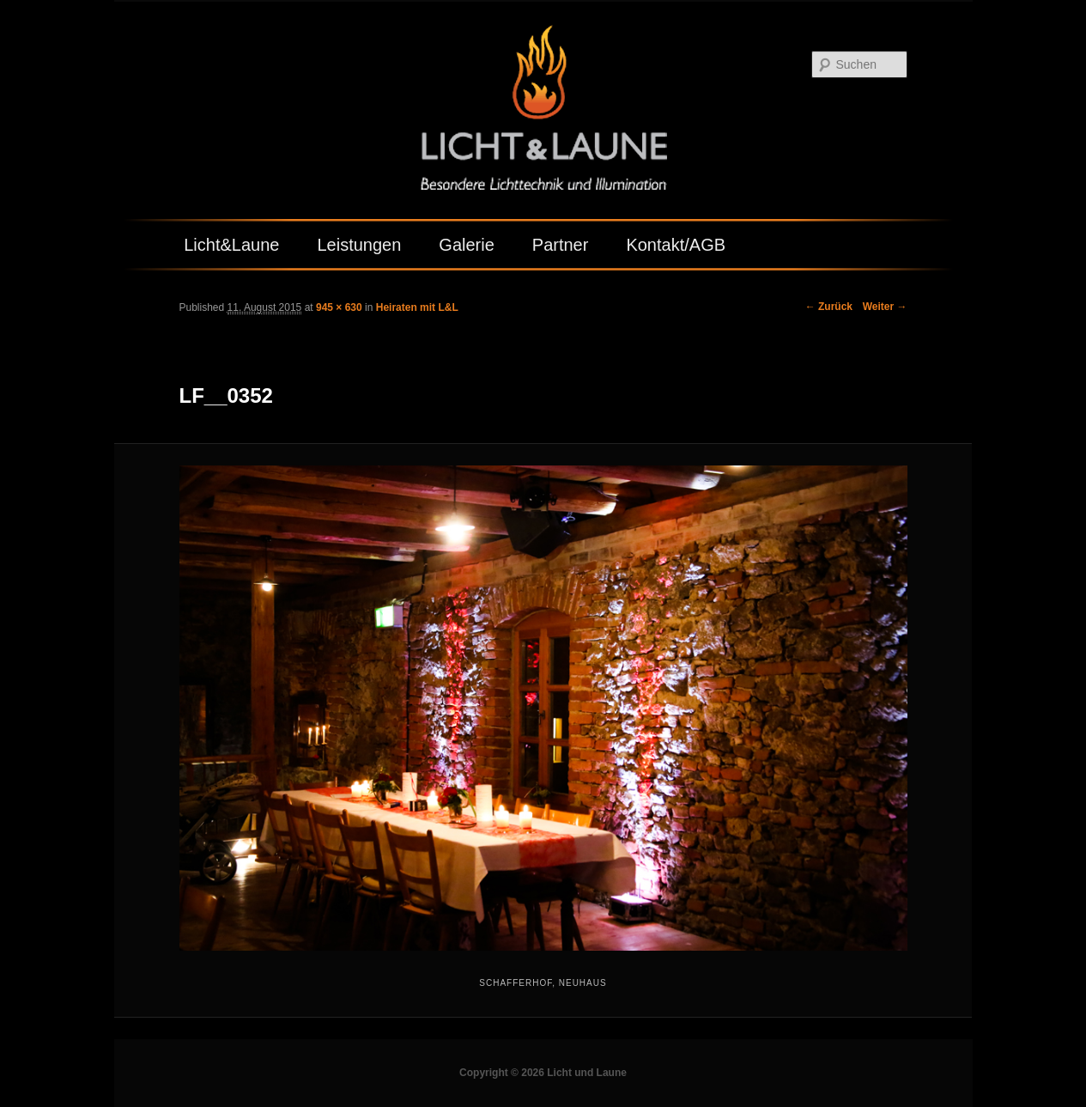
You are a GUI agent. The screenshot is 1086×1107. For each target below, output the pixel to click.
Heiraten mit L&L (417, 307)
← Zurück (828, 307)
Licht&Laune (231, 244)
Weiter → (885, 307)
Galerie (466, 244)
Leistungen (359, 244)
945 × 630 (339, 307)
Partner (560, 244)
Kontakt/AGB (675, 244)
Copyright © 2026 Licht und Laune (543, 1073)
